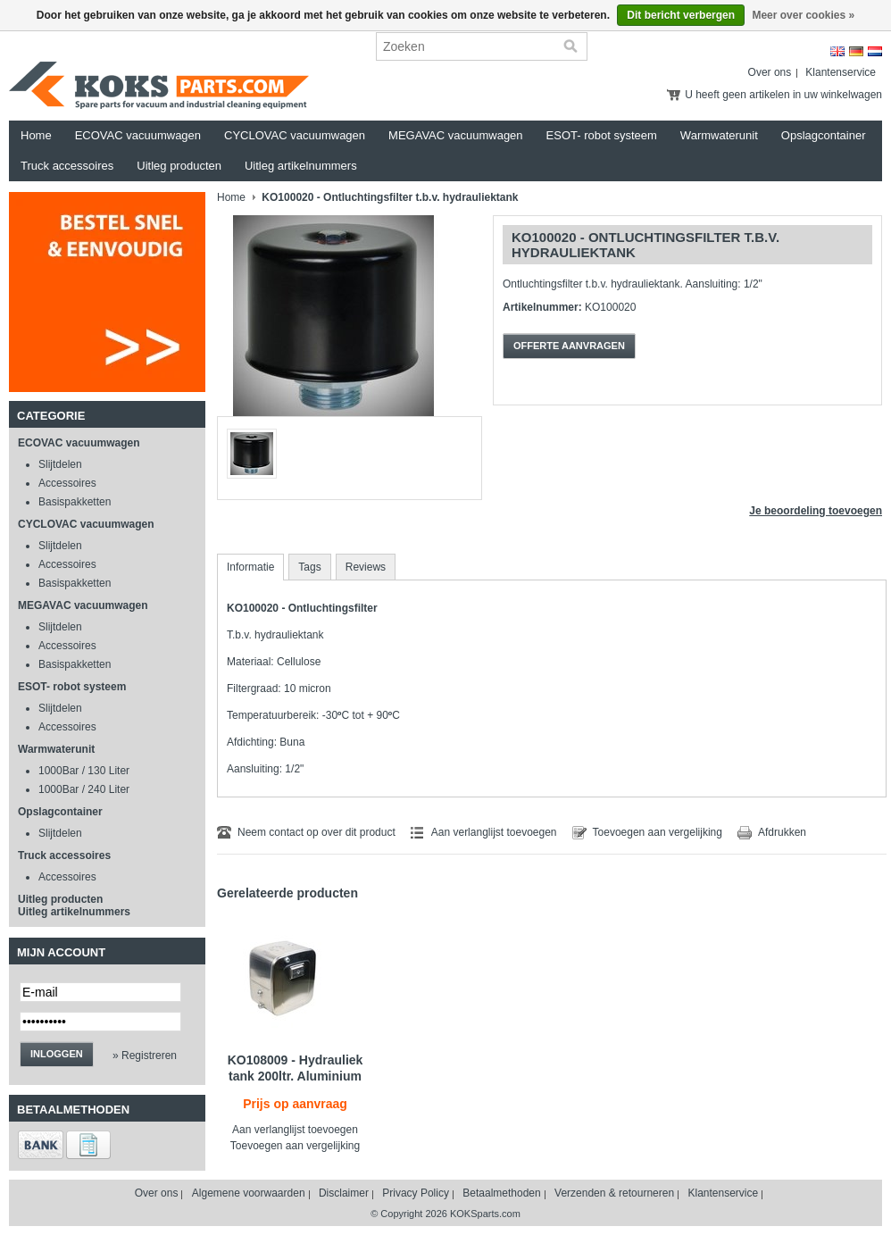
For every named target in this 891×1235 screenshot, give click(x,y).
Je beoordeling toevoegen (815, 511)
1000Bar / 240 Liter (83, 789)
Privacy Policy (415, 1193)
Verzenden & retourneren (614, 1193)
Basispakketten (74, 502)
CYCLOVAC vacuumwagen (294, 135)
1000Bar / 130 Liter (83, 770)
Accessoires (67, 483)
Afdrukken (782, 832)
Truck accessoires (67, 165)
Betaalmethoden (501, 1193)
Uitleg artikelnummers (301, 165)
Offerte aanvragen (569, 345)
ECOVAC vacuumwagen (138, 135)
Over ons (770, 72)
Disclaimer (344, 1193)
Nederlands (875, 51)
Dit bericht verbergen (681, 15)
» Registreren (144, 1055)
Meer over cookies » (803, 15)
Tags (309, 567)
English (837, 51)
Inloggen (56, 1053)
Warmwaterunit (719, 135)
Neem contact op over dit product (316, 832)
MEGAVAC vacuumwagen (455, 135)
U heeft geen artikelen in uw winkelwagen (783, 94)
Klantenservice (840, 72)
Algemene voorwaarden (248, 1193)
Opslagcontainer (823, 135)
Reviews (366, 567)
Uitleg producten (179, 165)
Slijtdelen (60, 464)
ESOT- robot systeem (601, 135)
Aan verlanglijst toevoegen (494, 832)
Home (36, 135)
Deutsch (856, 51)
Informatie (250, 567)
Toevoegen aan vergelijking (657, 832)
